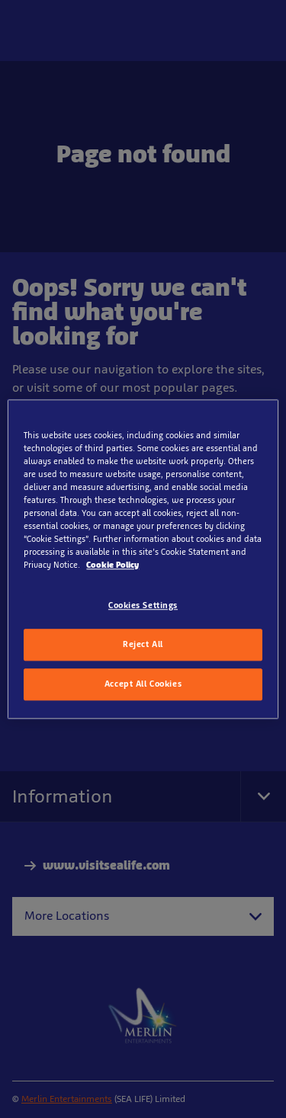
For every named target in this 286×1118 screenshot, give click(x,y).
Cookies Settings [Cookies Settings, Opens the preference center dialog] (143, 605)
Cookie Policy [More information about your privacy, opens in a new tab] (112, 564)
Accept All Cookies (143, 683)
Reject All (143, 644)
